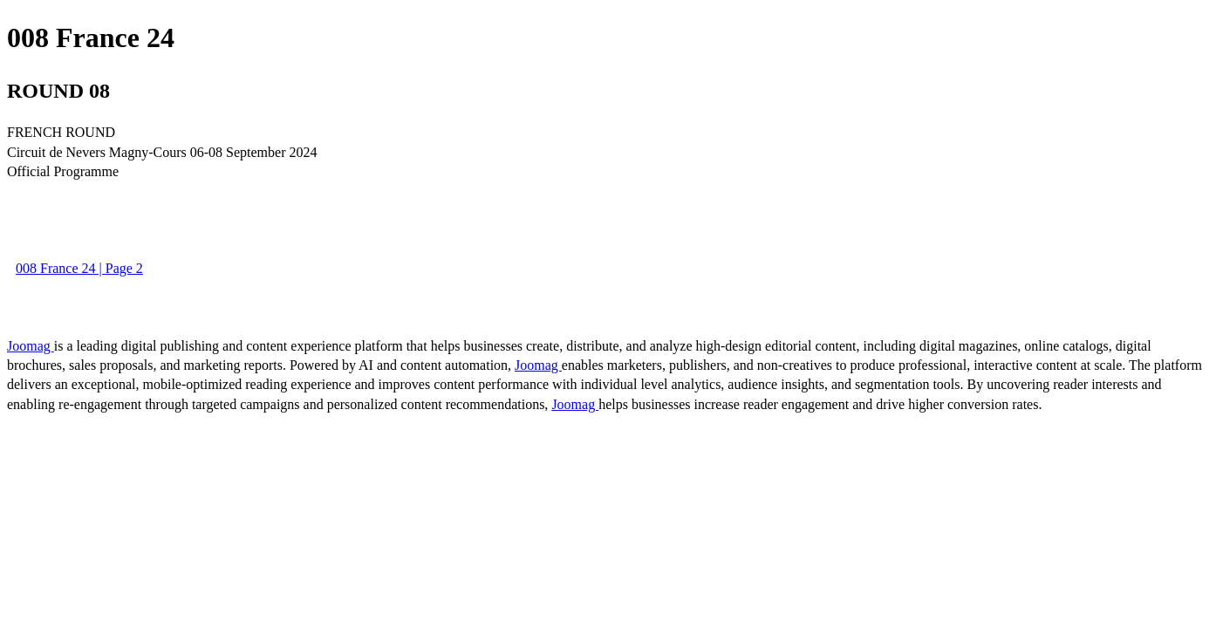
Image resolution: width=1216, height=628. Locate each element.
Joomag (30, 345)
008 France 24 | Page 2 (79, 268)
